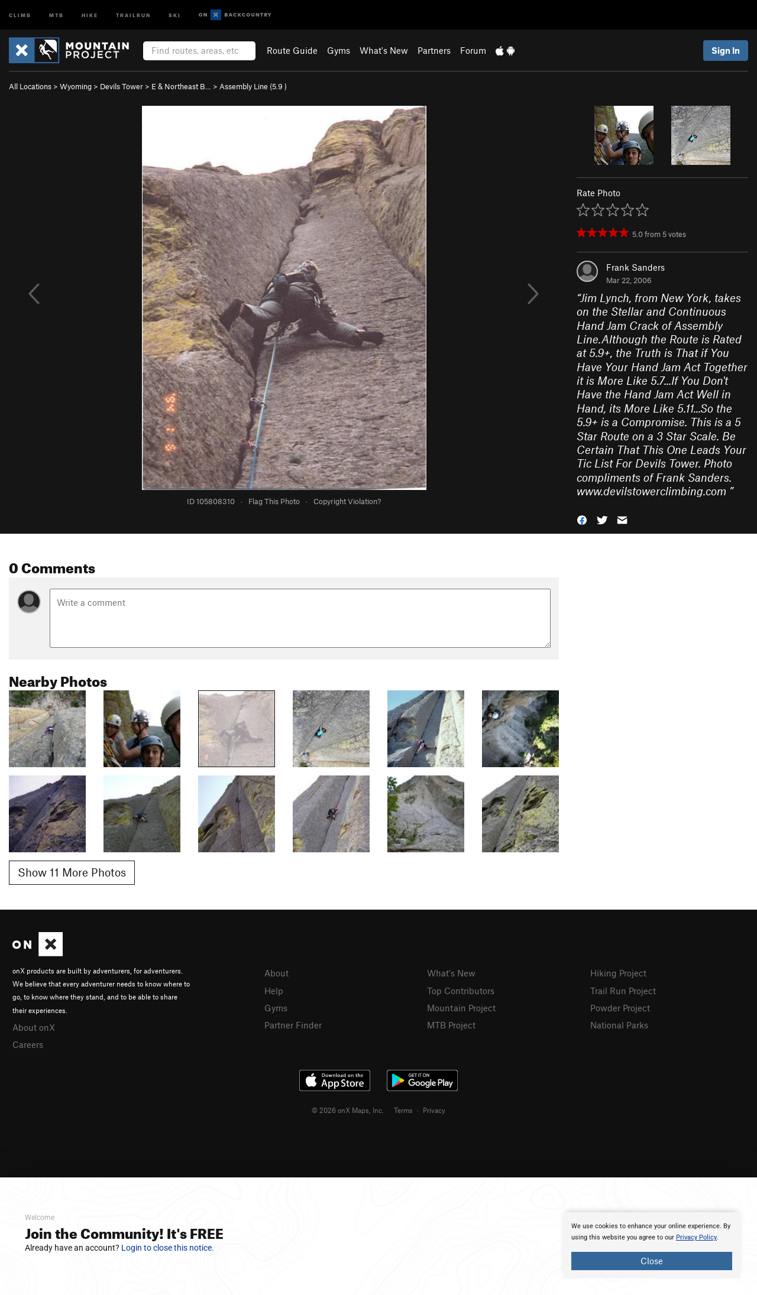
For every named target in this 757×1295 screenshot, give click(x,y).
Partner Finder (293, 1025)
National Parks (619, 1025)
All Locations (30, 86)
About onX (33, 1027)
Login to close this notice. (167, 1247)
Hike (90, 14)
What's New (384, 50)
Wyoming (76, 86)
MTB (56, 14)
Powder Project (620, 1007)
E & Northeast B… (181, 86)
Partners (434, 50)
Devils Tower (121, 86)
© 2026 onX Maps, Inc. (348, 1110)
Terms (403, 1110)
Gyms (338, 50)
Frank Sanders (635, 267)
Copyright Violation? (347, 501)
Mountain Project (461, 1007)
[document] (651, 1245)
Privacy (434, 1110)
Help (273, 990)
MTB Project (451, 1025)
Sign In (725, 50)
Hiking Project (618, 973)
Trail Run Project (623, 990)
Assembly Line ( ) (253, 86)
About (276, 973)
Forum (473, 50)
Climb (20, 14)
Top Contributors (460, 990)
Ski (175, 14)
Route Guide (292, 50)
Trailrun (133, 14)
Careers (27, 1044)
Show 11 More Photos (72, 872)
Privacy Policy (696, 1237)
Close (651, 1260)
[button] (582, 518)
